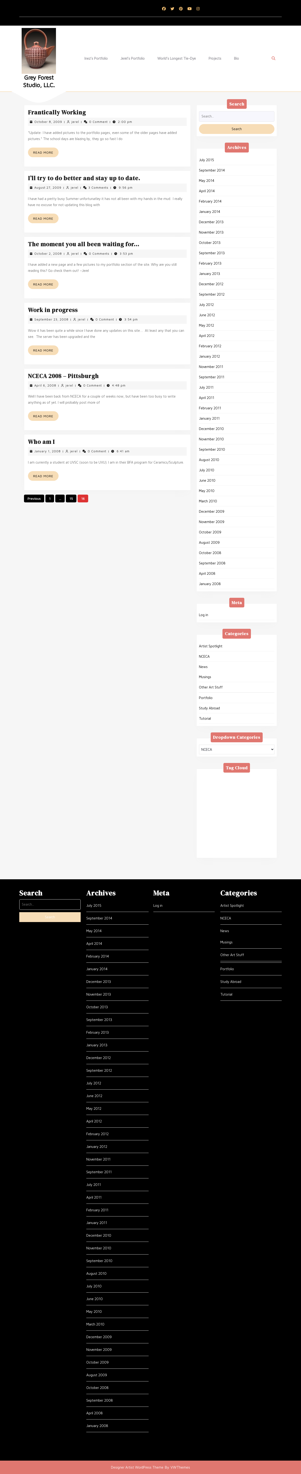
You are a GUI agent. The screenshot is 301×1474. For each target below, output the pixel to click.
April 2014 (207, 191)
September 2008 (212, 563)
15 (71, 498)
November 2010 (211, 439)
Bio (236, 58)
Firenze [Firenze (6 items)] (257, 789)
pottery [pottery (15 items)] (209, 818)
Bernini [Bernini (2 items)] (225, 784)
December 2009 (211, 511)
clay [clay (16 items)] (219, 789)
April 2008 (207, 573)
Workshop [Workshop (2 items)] (210, 853)
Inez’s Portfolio (96, 58)
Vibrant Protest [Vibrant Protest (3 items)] (235, 847)
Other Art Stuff (211, 687)
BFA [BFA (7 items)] (242, 784)
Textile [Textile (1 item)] (234, 835)
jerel (75, 122)
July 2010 (206, 470)
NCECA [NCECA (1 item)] (237, 812)
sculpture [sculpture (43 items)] (245, 824)
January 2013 (209, 274)
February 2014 (210, 201)
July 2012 (206, 305)
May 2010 (206, 491)
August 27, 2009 (47, 187)
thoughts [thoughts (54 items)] (255, 835)
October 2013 (210, 243)
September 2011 (211, 377)
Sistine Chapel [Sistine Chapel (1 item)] (214, 830)
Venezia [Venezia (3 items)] (251, 841)
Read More (46, 153)
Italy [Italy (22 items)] (221, 801)
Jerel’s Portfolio (132, 58)
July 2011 (206, 387)
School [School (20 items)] (224, 824)
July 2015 (206, 160)
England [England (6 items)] (236, 789)
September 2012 (212, 294)
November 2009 (211, 522)
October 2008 (210, 553)
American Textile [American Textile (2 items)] (216, 778)
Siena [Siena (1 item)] (265, 824)
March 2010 (208, 501)
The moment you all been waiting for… (83, 244)
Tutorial (205, 718)
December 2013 (211, 222)
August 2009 (209, 542)
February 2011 (210, 408)
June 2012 (207, 315)
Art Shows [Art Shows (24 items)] (261, 778)
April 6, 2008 (45, 385)
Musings (205, 677)
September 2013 (212, 253)
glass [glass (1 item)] (229, 795)
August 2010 (209, 460)
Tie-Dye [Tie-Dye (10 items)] (209, 841)
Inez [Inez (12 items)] (205, 801)
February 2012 (210, 346)
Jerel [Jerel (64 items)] (266, 801)
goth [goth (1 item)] (261, 795)
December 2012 (211, 284)
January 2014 (209, 212)
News (203, 667)
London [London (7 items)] (240, 807)
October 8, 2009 (48, 122)
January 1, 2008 (47, 451)
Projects (215, 58)
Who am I (41, 442)
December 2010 (211, 429)
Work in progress (53, 310)
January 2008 (210, 584)
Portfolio (206, 698)
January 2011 (209, 418)
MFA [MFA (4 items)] (219, 812)
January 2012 (209, 356)
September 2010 (212, 449)
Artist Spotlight (210, 646)
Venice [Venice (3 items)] (208, 847)
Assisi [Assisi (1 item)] (207, 784)
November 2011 (211, 367)
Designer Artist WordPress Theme (137, 1467)
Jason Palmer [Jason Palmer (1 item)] (243, 801)
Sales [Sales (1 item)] (206, 824)
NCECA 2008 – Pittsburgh (63, 376)
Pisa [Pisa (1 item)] (255, 812)
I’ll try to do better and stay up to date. (84, 178)
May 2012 (206, 325)
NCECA (204, 656)
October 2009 (210, 532)
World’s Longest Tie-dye (176, 58)
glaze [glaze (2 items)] (245, 795)
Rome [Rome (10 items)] (250, 818)
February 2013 (210, 263)
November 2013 (211, 232)
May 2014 (206, 181)
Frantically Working (57, 112)
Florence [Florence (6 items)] (209, 795)
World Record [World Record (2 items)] (238, 853)
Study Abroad (209, 708)
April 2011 (206, 398)
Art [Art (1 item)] (241, 778)
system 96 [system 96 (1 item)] (211, 835)
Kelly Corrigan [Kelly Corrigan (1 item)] (214, 807)
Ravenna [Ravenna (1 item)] (231, 818)
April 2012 (206, 336)
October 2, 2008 (48, 253)
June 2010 (207, 480)
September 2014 (212, 170)
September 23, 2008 (51, 319)
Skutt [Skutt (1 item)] (238, 830)
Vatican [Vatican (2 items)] (230, 841)
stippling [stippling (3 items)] (258, 830)
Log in (203, 615)
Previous (34, 498)
